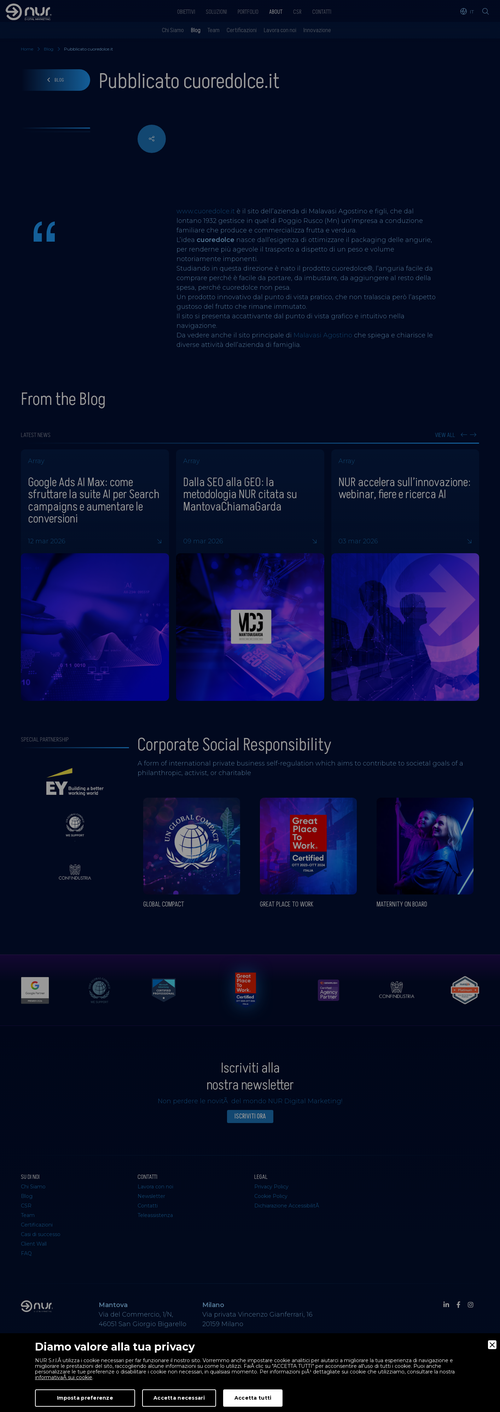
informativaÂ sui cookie (63, 1377)
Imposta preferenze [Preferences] (85, 1398)
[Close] (492, 1344)
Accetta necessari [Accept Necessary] (179, 1398)
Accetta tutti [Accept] (253, 1398)
